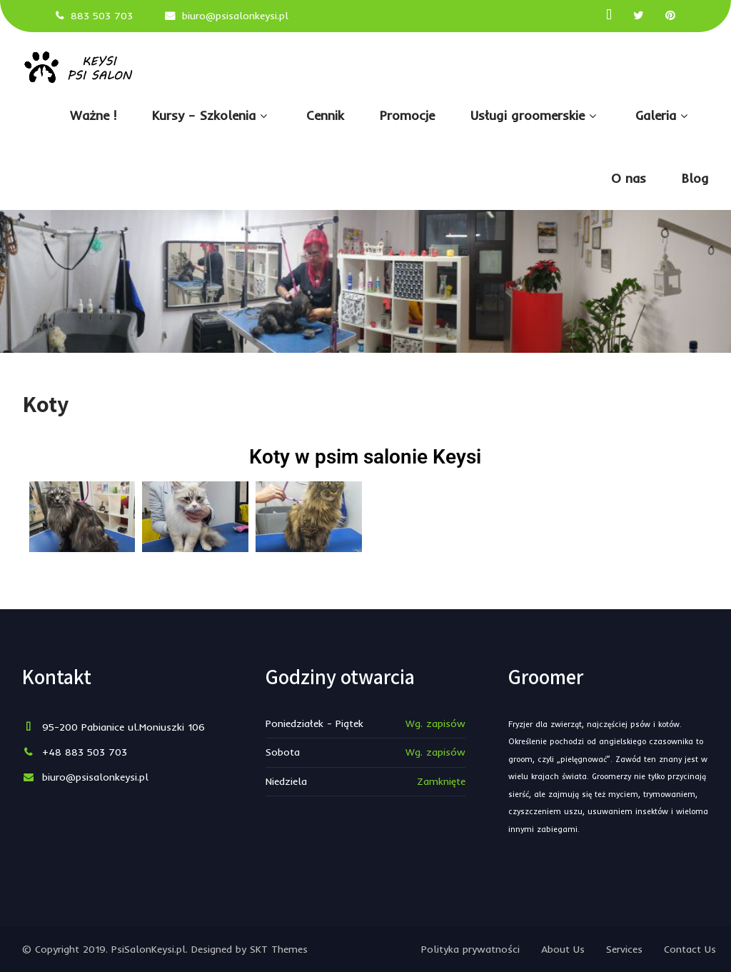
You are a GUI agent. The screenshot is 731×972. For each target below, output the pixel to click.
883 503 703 (102, 15)
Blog (695, 178)
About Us (563, 949)
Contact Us (690, 949)
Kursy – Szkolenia (211, 115)
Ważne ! (93, 115)
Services (624, 949)
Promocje (407, 115)
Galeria (663, 115)
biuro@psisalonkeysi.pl (235, 15)
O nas (628, 178)
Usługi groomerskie (535, 115)
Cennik (325, 115)
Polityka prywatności (470, 949)
